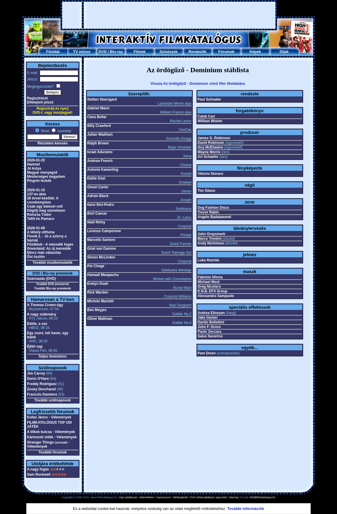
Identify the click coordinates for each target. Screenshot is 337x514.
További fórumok (53, 452)
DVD (102, 51)
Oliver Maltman (99, 319)
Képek (255, 51)
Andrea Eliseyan (211, 313)
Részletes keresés (52, 143)
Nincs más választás (44, 253)
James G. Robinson (214, 138)
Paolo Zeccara (209, 332)
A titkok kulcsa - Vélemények (51, 432)
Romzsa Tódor (39, 215)
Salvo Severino (210, 336)
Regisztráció (37, 98)
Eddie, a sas (37, 324)
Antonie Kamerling (103, 170)
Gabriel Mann (98, 108)
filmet (44, 131)
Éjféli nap (35, 346)
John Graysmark (211, 234)
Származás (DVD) (41, 279)
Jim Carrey (36, 373)
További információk (245, 508)
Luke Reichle (208, 260)
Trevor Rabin (208, 212)
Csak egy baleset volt (45, 206)
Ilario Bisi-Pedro (100, 205)
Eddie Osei (96, 178)
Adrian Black (98, 196)
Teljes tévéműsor (52, 356)
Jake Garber (208, 317)
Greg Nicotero (209, 286)
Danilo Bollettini (211, 322)
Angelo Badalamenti (214, 217)
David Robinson (211, 143)
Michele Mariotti (100, 301)
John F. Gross (209, 327)
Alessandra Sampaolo (216, 296)
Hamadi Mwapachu (103, 275)
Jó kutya (34, 168)
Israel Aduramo (100, 152)
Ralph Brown (98, 143)
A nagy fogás (38, 469)
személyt (63, 131)
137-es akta (36, 194)
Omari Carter (98, 187)
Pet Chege (96, 266)
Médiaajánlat (180, 497)
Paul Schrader (209, 99)
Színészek (168, 51)
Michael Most (209, 282)
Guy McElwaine (210, 147)
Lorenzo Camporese (104, 231)
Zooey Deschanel (41, 389)
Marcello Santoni (101, 240)
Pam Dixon (207, 353)
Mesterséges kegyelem (46, 177)
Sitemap (234, 497)
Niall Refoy (96, 222)
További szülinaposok (52, 400)
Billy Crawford (99, 126)
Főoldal (53, 51)
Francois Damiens (42, 394)
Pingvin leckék (39, 181)
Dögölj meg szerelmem (46, 210)
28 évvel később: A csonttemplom (42, 200)
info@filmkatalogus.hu (263, 497)
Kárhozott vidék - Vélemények (52, 437)
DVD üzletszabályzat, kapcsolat (208, 497)
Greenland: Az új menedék (49, 248)
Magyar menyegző (42, 172)
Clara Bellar (97, 117)
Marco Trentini (210, 239)
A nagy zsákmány (41, 314)
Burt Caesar (97, 213)
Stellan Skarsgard (102, 99)
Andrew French (100, 161)
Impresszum (164, 497)
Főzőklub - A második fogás (50, 244)
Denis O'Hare (38, 379)
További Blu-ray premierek (52, 288)
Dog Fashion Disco (214, 208)
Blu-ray (116, 51)
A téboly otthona (41, 232)
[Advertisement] (168, 15)
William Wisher (210, 121)
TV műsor (82, 51)
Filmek (139, 51)
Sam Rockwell (39, 474)
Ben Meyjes (97, 310)
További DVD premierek (52, 284)
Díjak (284, 51)
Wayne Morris (209, 152)
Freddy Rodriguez (42, 384)
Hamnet (33, 164)
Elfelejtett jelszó (40, 102)
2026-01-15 (36, 190)
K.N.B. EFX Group (212, 291)
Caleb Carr (207, 116)
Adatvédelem (146, 497)
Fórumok (226, 51)
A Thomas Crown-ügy (45, 305)
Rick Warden (97, 292)
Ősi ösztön (36, 257)
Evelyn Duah (97, 284)
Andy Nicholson (211, 243)
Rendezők (197, 51)
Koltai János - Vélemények (49, 417)
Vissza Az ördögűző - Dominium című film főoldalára (197, 83)
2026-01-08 (36, 228)
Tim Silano (206, 191)
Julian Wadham (100, 134)
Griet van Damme (101, 248)
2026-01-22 (36, 160)
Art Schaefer (208, 157)
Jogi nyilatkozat (128, 497)
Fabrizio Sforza (210, 277)
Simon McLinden (101, 257)
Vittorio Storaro (210, 174)
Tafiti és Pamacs (40, 219)
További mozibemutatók (52, 263)
